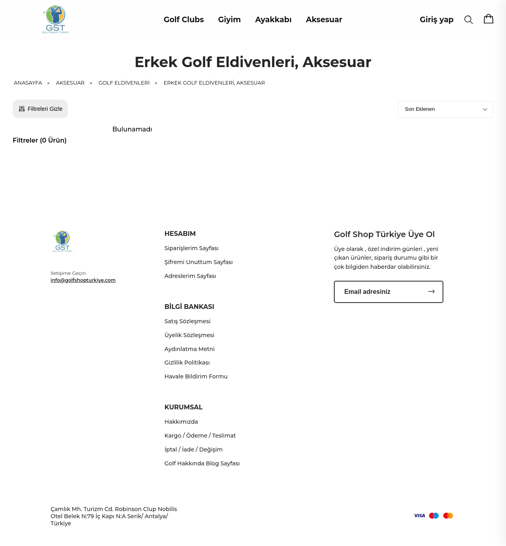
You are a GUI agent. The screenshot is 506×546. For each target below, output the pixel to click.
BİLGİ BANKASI (190, 307)
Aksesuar (324, 19)
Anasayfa (34, 82)
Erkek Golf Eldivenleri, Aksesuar (214, 82)
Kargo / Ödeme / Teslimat (200, 435)
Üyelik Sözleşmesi (190, 335)
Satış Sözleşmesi (188, 321)
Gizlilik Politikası (187, 362)
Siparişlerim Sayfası (191, 248)
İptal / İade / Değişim (194, 449)
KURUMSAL (184, 407)
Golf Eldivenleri (130, 82)
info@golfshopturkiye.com (83, 280)
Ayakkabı (273, 19)
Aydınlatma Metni (190, 349)
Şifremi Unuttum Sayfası (199, 262)
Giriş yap (437, 19)
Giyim (229, 19)
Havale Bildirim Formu (196, 376)
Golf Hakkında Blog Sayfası (202, 463)
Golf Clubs (184, 19)
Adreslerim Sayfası (190, 276)
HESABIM (180, 233)
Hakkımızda (181, 421)
